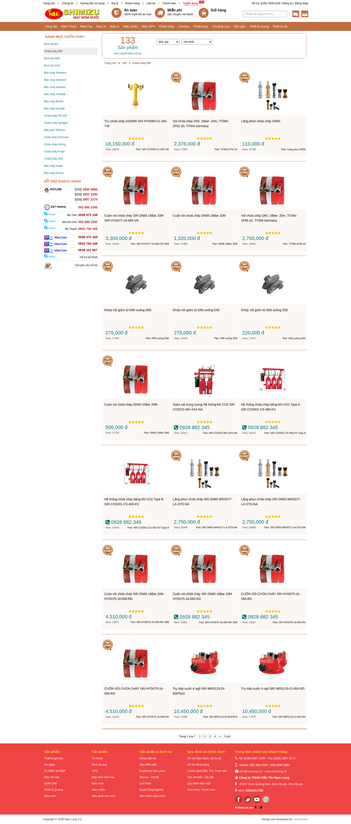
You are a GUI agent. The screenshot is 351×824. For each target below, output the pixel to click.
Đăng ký (287, 3)
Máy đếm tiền (148, 764)
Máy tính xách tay (103, 777)
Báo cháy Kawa (53, 165)
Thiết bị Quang (53, 789)
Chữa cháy (166, 26)
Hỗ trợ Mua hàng (198, 764)
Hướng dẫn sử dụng (92, 3)
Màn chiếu (98, 789)
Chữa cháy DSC (54, 158)
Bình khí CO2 (52, 65)
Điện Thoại (68, 26)
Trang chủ (49, 3)
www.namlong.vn (276, 771)
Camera (184, 26)
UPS (95, 771)
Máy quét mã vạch (104, 796)
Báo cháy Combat (54, 94)
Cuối (227, 736)
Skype (50, 214)
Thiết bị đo (280, 26)
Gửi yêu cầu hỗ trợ (86, 265)
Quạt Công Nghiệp (151, 789)
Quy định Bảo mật (198, 783)
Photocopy (200, 26)
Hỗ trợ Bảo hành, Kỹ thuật (204, 758)
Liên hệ (151, 3)
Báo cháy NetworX (55, 79)
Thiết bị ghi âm (53, 758)
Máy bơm (50, 796)
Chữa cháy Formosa (56, 137)
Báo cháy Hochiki (54, 108)
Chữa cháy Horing (55, 144)
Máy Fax (86, 26)
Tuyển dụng (190, 3)
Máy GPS (148, 26)
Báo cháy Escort (54, 173)
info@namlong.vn (251, 771)
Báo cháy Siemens (55, 72)
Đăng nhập (301, 3)
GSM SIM (50, 783)
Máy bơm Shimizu (55, 130)
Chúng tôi (67, 3)
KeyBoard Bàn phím (152, 771)
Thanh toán (169, 3)
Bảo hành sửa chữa (152, 796)
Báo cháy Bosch (54, 101)
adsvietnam (301, 819)
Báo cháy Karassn (55, 87)
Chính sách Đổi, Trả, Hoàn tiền (207, 771)
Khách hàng (132, 3)
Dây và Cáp (51, 777)
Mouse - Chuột (149, 777)
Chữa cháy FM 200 (55, 115)
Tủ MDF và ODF (55, 771)
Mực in (101, 26)
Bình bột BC (51, 44)
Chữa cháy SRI (53, 51)
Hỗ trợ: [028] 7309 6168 (266, 3)
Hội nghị (239, 26)
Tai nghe (49, 764)
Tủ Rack (97, 758)
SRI (124, 63)
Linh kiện (145, 783)
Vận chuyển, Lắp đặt (200, 777)
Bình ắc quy (99, 764)
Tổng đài (51, 26)
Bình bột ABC (52, 58)
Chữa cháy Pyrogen (56, 122)
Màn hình (98, 783)
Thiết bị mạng (259, 26)
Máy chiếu (130, 26)
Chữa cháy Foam (54, 151)
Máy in (114, 26)
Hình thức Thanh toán (201, 789)
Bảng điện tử (147, 758)
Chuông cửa (221, 26)
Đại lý (114, 3)
